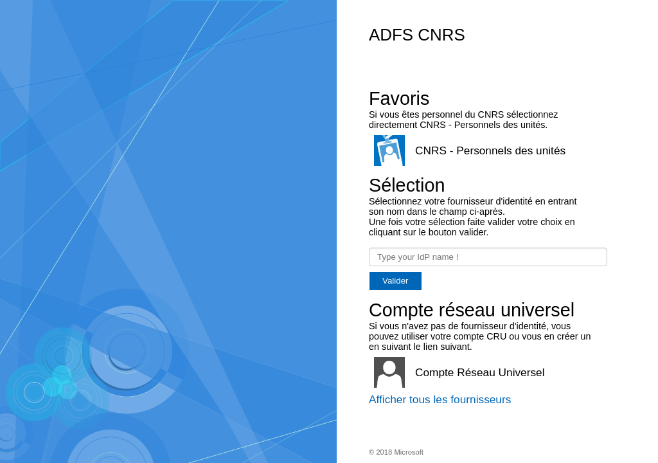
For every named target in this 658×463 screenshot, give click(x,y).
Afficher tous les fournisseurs (440, 399)
